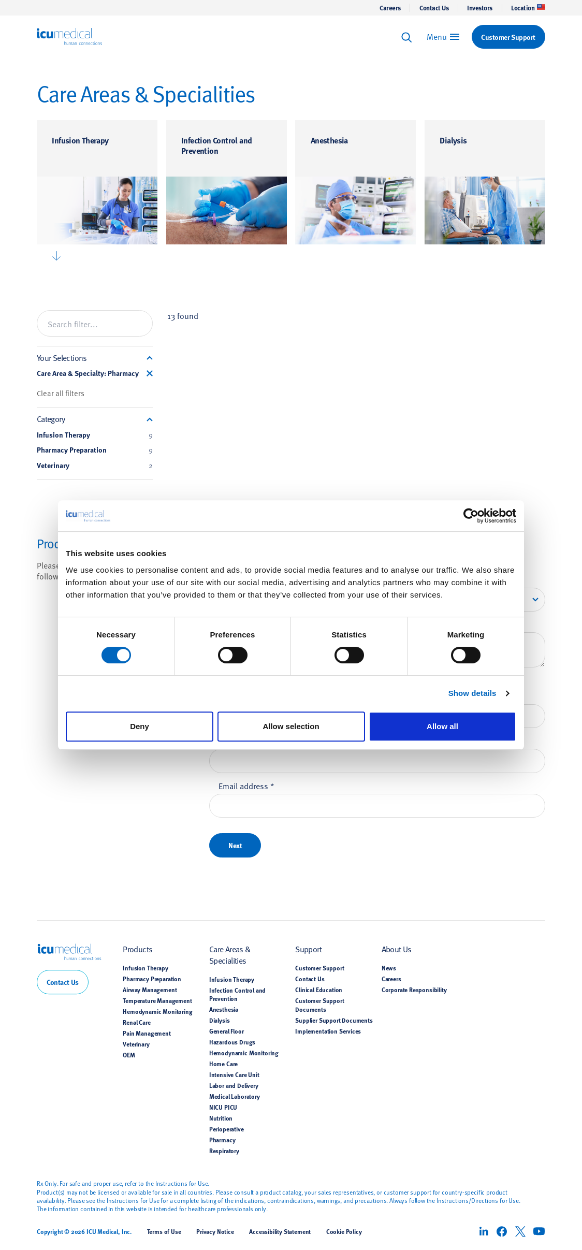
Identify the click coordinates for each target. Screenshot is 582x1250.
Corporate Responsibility (414, 989)
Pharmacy (222, 1139)
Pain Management (146, 1033)
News (389, 967)
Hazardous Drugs (232, 1041)
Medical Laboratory (234, 1096)
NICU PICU (223, 1107)
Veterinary (95, 465)
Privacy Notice (215, 1231)
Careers (390, 8)
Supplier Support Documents (334, 1020)
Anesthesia (329, 140)
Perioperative (226, 1128)
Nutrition (220, 1118)
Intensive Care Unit (234, 1074)
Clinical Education (318, 989)
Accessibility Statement (280, 1231)
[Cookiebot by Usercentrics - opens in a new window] (471, 516)
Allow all (442, 726)
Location (528, 8)
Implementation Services (328, 1031)
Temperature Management (157, 1000)
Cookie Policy (344, 1231)
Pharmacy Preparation (95, 450)
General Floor (226, 1031)
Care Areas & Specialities (230, 954)
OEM (129, 1054)
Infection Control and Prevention (216, 145)
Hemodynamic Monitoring (157, 1011)
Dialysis (453, 140)
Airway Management (150, 989)
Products (137, 948)
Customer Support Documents (319, 1004)
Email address (246, 785)
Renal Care (136, 1022)
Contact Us (433, 8)
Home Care (223, 1063)
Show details (472, 693)
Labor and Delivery (233, 1085)
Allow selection (291, 726)
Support (308, 948)
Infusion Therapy (80, 140)
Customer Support (319, 967)
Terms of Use (164, 1231)
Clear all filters (60, 393)
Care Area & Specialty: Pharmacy (88, 373)
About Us (397, 948)
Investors (479, 8)
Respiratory (224, 1150)
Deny (139, 726)
